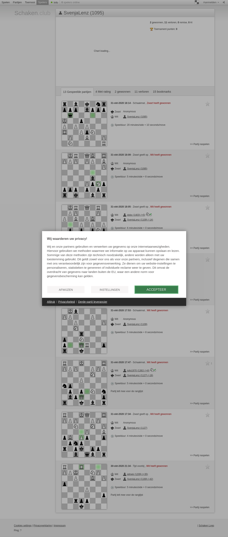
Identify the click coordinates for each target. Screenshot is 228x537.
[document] (114, 260)
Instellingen (110, 289)
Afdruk (51, 301)
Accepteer (156, 289)
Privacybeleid (66, 301)
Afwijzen (66, 289)
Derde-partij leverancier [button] (92, 301)
